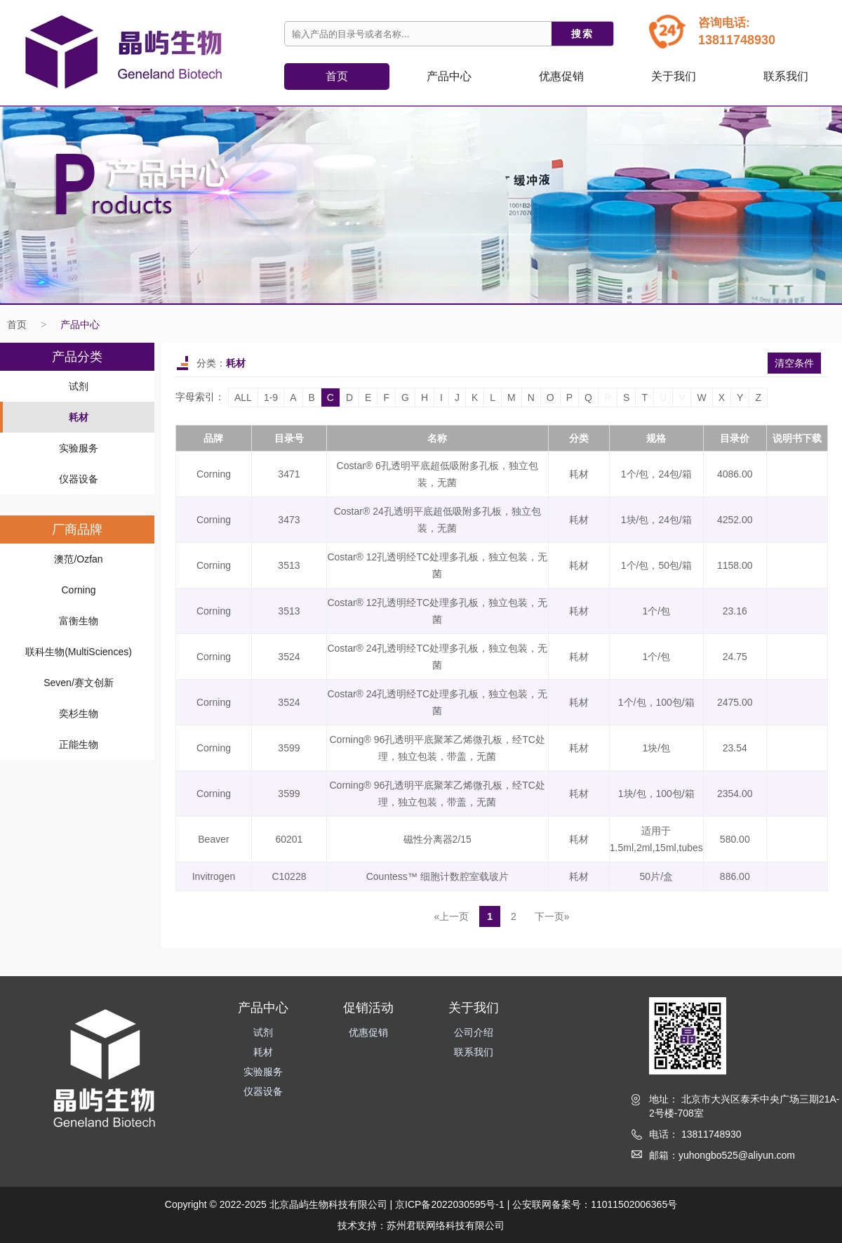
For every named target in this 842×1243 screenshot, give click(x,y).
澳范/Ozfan (78, 559)
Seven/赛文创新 (79, 682)
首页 (337, 76)
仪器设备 (78, 479)
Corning (78, 590)
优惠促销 (561, 76)
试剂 (78, 386)
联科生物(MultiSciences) (78, 651)
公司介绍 (473, 1032)
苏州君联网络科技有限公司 (445, 1225)
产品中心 (80, 324)
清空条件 (794, 363)
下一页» (552, 916)
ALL (243, 397)
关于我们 (673, 76)
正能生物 (78, 744)
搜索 (582, 33)
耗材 (78, 417)
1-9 (271, 397)
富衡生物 (78, 620)
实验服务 (78, 448)
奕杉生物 (78, 713)
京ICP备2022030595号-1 (449, 1204)
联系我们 (785, 76)
